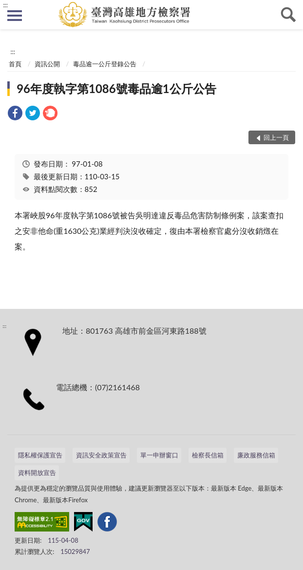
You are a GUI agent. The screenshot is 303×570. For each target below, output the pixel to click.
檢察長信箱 (208, 455)
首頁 (15, 64)
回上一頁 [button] (276, 137)
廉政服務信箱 (256, 455)
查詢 (288, 14)
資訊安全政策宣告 (101, 455)
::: (5, 5)
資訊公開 (47, 64)
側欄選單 (14, 15)
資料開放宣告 (37, 472)
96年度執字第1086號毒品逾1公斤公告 (116, 88)
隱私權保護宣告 (40, 455)
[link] (15, 114)
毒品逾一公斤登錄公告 (104, 64)
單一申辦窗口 (159, 455)
